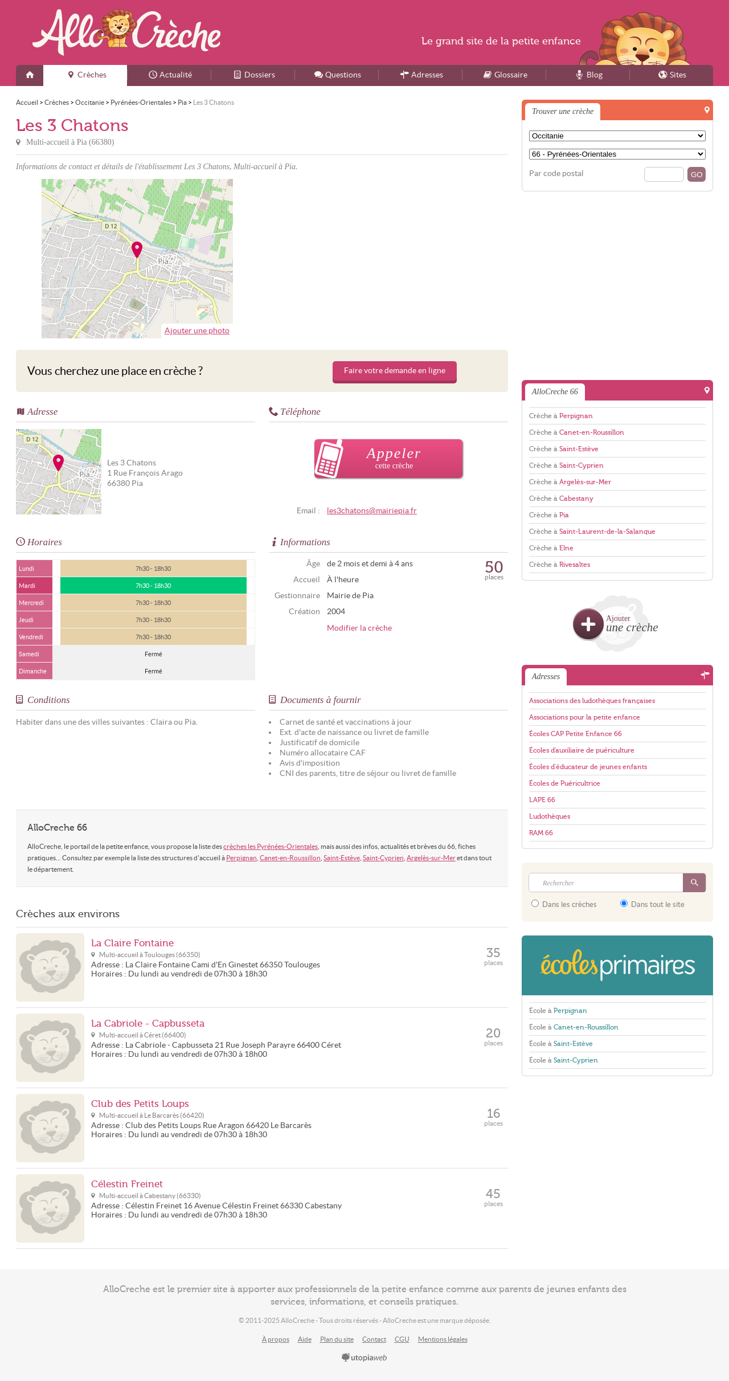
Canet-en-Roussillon (290, 857)
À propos (275, 1339)
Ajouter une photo (197, 330)
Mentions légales (443, 1339)
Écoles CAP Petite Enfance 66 (575, 734)
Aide (305, 1339)
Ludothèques (549, 816)
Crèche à (561, 416)
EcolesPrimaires (617, 965)
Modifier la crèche (359, 628)
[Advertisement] (386, 258)
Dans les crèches (564, 904)
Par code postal (556, 173)
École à (558, 1011)
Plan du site (337, 1339)
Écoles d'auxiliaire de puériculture (581, 750)
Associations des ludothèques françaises (592, 701)
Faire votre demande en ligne (394, 370)
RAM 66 (541, 833)
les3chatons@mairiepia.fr (372, 510)
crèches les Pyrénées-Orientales (270, 846)
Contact (374, 1339)
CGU (402, 1339)
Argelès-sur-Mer (431, 857)
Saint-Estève (341, 857)
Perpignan (241, 857)
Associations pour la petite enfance (584, 717)
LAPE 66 (542, 800)
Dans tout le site (652, 904)
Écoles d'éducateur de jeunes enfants (588, 767)
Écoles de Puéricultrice (564, 783)
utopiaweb (364, 1358)
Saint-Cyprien (383, 857)
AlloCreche (126, 32)
